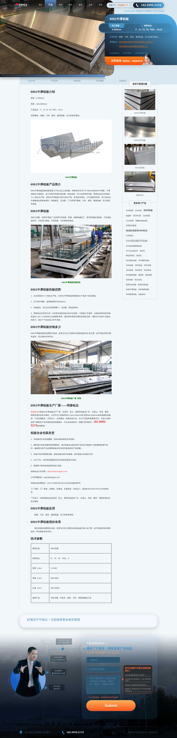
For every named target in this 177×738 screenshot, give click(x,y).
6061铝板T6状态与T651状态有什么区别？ (136, 42)
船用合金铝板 (131, 285)
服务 (80, 5)
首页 (40, 5)
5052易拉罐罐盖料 (132, 251)
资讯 (70, 5)
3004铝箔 (138, 270)
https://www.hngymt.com (57, 471)
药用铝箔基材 (131, 225)
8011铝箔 (138, 280)
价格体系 (77, 81)
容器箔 (138, 256)
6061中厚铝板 (140, 113)
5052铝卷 (147, 265)
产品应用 (54, 81)
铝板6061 (140, 195)
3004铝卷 (137, 216)
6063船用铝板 (143, 289)
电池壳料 (148, 275)
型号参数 (100, 81)
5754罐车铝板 (143, 260)
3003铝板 (148, 210)
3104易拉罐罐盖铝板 (134, 246)
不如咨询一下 (123, 5)
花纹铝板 (129, 280)
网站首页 (140, 11)
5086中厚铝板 (131, 289)
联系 (100, 5)
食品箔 (142, 251)
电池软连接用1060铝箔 (136, 230)
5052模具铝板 (131, 260)
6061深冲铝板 (140, 140)
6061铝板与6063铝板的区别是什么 (133, 46)
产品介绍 (31, 81)
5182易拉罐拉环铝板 (137, 240)
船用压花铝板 (143, 285)
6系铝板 (149, 11)
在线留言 (123, 81)
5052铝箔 (147, 270)
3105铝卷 (130, 221)
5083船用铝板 (131, 275)
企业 (90, 5)
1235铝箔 (129, 236)
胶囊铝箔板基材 (141, 221)
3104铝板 (129, 210)
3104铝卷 (146, 216)
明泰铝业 (34, 412)
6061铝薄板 (140, 168)
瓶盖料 (128, 216)
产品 (50, 5)
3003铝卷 (129, 270)
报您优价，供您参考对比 (127, 60)
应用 (60, 5)
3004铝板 (138, 210)
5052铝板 (138, 265)
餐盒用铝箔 (130, 256)
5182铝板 (129, 265)
